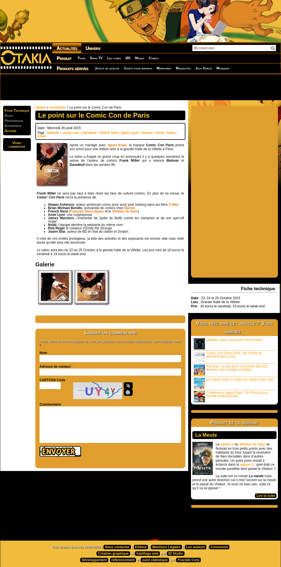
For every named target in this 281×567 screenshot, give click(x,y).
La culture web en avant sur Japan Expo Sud (233, 383)
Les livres (114, 58)
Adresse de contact (55, 367)
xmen (41, 136)
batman (53, 133)
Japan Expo (116, 145)
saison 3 (247, 465)
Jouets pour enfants (138, 68)
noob (160, 133)
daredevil (89, 133)
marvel (147, 133)
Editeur (141, 547)
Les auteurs (195, 547)
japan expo (130, 133)
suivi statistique (155, 560)
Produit (64, 58)
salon (171, 133)
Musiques (222, 68)
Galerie (10, 130)
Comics (154, 58)
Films (81, 58)
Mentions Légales (166, 547)
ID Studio (175, 553)
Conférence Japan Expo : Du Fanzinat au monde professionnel (231, 396)
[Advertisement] (140, 87)
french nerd (109, 133)
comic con (70, 133)
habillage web (147, 553)
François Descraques (87, 211)
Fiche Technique (16, 110)
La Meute (206, 435)
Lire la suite (265, 496)
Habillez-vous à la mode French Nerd (228, 343)
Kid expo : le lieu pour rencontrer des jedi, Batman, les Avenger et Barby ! (231, 370)
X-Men (174, 205)
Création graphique (113, 553)
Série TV (96, 58)
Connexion (219, 547)
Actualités (67, 48)
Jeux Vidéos (203, 68)
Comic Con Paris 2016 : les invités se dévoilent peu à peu (228, 357)
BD (128, 58)
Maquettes (183, 68)
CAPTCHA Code (52, 380)
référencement (123, 560)
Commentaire (50, 404)
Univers (93, 48)
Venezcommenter (17, 144)
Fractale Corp (188, 560)
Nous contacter (117, 547)
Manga (139, 58)
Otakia (40, 107)
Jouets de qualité (107, 68)
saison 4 (227, 444)
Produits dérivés (72, 68)
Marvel (129, 208)
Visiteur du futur (125, 211)
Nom (43, 353)
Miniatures (163, 68)
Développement (94, 560)
